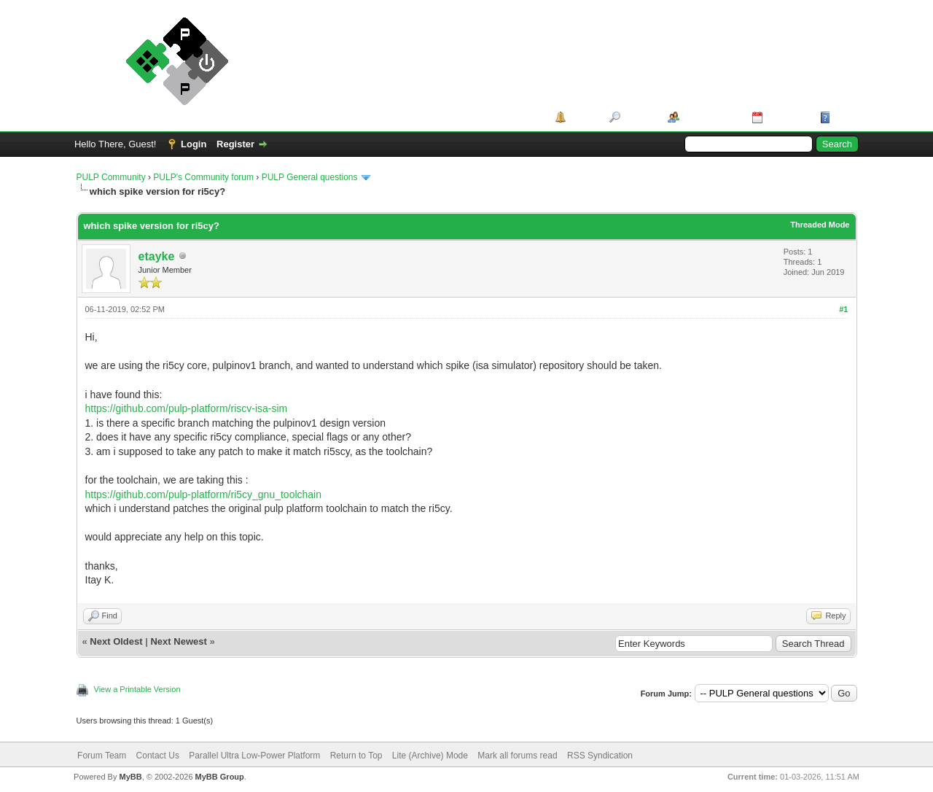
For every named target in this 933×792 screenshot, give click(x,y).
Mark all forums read (517, 755)
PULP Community (111, 177)
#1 (843, 309)
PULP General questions (310, 177)
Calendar (786, 117)
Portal (582, 117)
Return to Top (356, 755)
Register (235, 144)
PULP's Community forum (203, 177)
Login (193, 144)
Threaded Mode (819, 224)
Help (844, 117)
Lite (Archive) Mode (430, 755)
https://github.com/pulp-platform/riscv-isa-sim (186, 408)
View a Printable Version (137, 689)
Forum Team (101, 755)
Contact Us (157, 755)
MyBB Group (219, 776)
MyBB (130, 776)
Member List (710, 117)
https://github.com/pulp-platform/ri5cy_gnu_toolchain (203, 494)
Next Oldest (116, 641)
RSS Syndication (600, 755)
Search (639, 117)
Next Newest (178, 641)
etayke (156, 256)
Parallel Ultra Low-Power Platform (254, 755)
